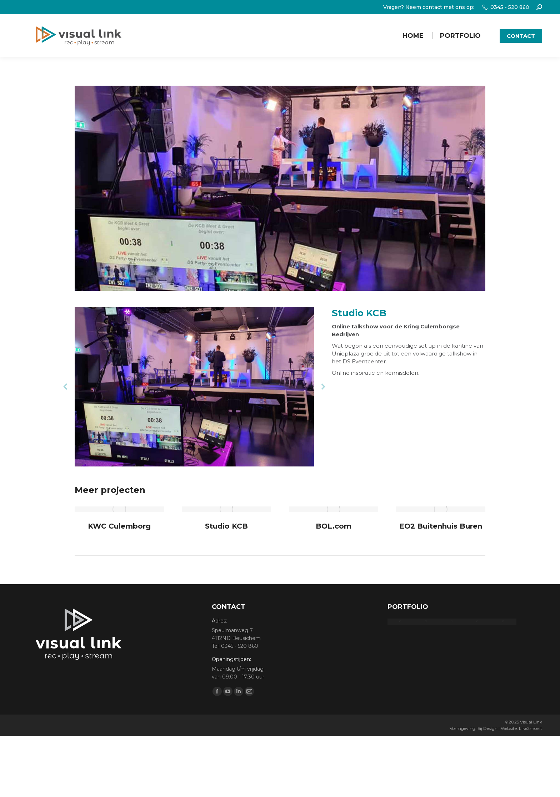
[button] (65, 386)
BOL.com (333, 526)
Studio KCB (226, 526)
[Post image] (119, 509)
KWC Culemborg (119, 526)
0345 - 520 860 (505, 7)
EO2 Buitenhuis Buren (440, 526)
